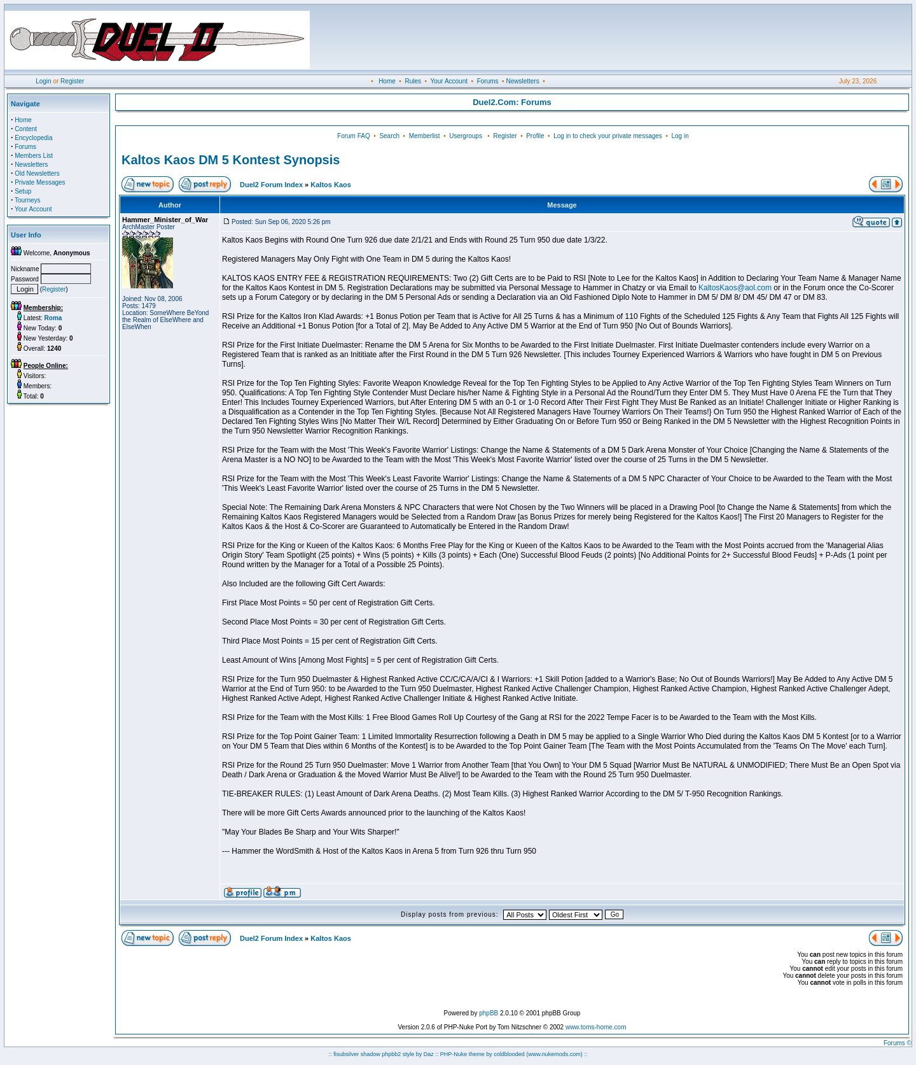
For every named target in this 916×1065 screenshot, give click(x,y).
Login (43, 81)
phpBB (488, 1013)
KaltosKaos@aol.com (735, 287)
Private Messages (40, 182)
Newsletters (522, 81)
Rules (413, 81)
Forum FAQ (353, 135)
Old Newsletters (37, 173)
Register (72, 81)
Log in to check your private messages (607, 135)
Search (389, 135)
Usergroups (465, 135)
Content (26, 128)
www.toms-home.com (596, 1027)
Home (387, 81)
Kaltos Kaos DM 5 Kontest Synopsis (230, 160)
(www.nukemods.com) (554, 1054)
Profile (535, 135)
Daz (429, 1054)
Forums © (898, 1043)
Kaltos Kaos (330, 184)
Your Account (449, 81)
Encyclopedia (33, 137)
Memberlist (424, 135)
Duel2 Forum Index (271, 184)
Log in (679, 135)
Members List (34, 155)
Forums (488, 81)
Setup (23, 191)
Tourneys (28, 200)
